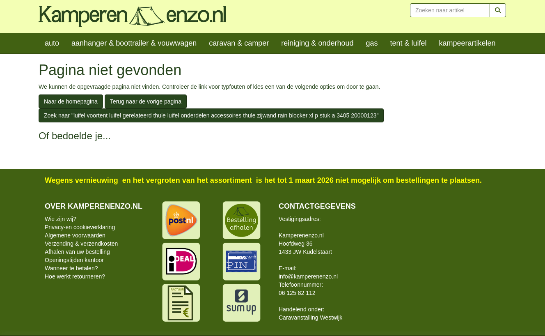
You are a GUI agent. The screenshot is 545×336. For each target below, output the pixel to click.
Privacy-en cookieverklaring (80, 227)
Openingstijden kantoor (74, 260)
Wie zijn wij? (60, 219)
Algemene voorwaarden (75, 235)
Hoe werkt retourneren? (75, 276)
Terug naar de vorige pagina (145, 101)
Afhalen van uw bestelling (77, 252)
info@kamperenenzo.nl (308, 276)
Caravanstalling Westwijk (310, 317)
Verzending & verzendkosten (81, 243)
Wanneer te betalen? (71, 268)
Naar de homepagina (71, 101)
